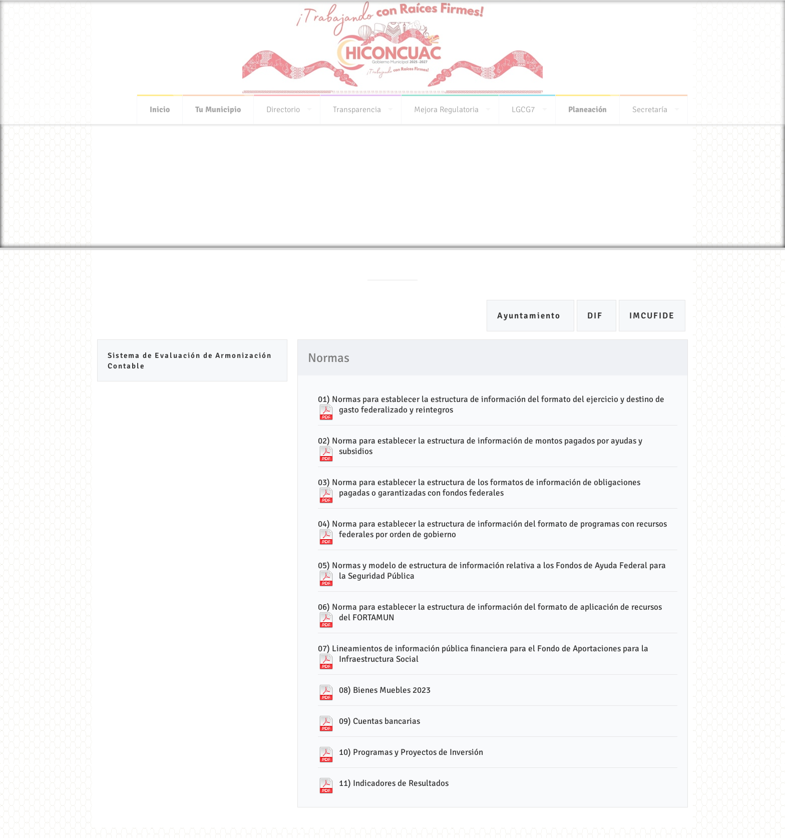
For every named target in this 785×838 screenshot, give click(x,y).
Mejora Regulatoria (446, 107)
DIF (596, 315)
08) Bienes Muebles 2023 (385, 690)
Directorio (283, 107)
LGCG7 (523, 107)
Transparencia (357, 107)
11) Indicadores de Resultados (394, 783)
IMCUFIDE (652, 315)
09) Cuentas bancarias (379, 721)
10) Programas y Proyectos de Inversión (411, 752)
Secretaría (649, 107)
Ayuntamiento (530, 315)
